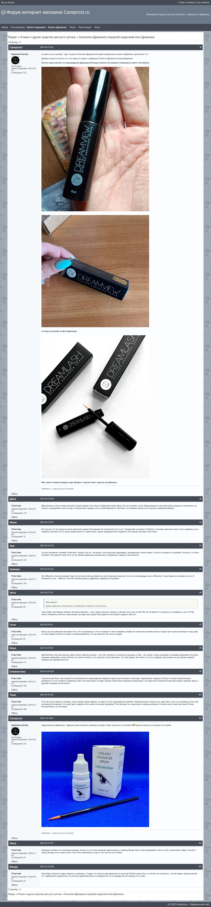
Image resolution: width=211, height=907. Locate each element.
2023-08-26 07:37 (47, 569)
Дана (13, 498)
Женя (13, 522)
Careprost (16, 47)
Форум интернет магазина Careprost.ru (48, 12)
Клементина (17, 671)
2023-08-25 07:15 (47, 545)
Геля (13, 624)
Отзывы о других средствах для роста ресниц (48, 37)
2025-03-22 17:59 (46, 843)
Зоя (12, 545)
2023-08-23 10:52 (47, 522)
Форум (4, 27)
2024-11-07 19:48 (46, 718)
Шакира (15, 569)
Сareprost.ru (182, 904)
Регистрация (85, 27)
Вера (13, 648)
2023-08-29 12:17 (46, 624)
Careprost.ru (46, 489)
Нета (13, 592)
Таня (13, 694)
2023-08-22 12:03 (46, 47)
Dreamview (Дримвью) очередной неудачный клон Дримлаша (116, 37)
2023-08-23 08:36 (47, 499)
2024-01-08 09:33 (47, 671)
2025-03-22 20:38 (47, 866)
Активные (191, 2)
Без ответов (203, 2)
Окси (13, 843)
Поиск (72, 27)
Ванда (14, 866)
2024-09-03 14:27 (47, 695)
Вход (97, 27)
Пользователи (18, 27)
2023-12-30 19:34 (46, 648)
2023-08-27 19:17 (46, 592)
